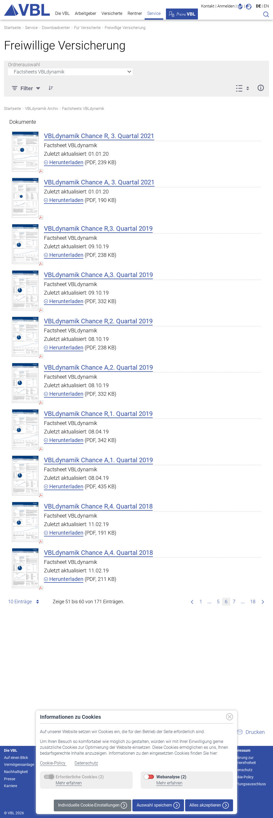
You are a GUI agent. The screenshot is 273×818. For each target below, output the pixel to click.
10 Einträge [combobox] (24, 602)
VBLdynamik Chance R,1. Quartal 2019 (98, 414)
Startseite (12, 27)
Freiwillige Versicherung (125, 27)
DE (258, 6)
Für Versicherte (87, 27)
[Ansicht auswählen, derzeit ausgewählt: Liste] (244, 88)
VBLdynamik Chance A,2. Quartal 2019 (98, 367)
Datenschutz (86, 763)
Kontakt (207, 6)
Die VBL (62, 13)
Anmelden (226, 6)
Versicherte (111, 13)
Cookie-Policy (53, 763)
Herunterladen (63, 162)
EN (266, 6)
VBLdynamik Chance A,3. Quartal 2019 (98, 275)
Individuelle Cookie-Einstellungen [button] (92, 805)
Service (154, 13)
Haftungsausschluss (248, 784)
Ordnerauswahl (24, 64)
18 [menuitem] (254, 601)
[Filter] (26, 88)
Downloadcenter (56, 27)
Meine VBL (182, 14)
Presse (9, 779)
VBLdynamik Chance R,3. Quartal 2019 (98, 228)
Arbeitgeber (85, 13)
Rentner (135, 13)
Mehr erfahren (69, 783)
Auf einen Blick (16, 757)
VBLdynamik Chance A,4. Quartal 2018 (98, 552)
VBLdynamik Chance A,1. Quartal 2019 (98, 460)
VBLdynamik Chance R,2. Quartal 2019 (98, 321)
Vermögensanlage (19, 764)
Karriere (10, 786)
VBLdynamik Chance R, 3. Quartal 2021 (99, 136)
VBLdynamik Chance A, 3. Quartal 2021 (99, 182)
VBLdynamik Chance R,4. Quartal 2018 (98, 506)
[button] (51, 88)
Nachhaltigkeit (16, 772)
